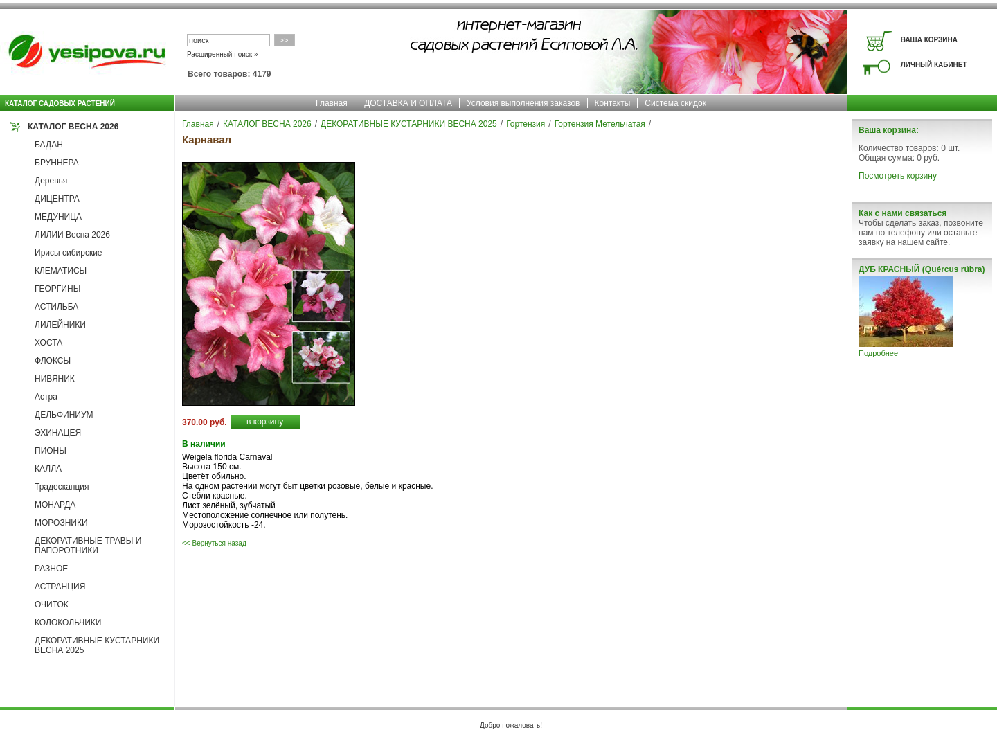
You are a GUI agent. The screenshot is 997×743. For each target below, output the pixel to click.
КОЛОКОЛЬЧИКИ (68, 622)
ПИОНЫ (50, 451)
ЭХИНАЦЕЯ (58, 433)
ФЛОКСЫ (53, 361)
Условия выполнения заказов (523, 103)
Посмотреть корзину (898, 176)
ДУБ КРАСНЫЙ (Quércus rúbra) (922, 269)
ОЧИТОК (52, 604)
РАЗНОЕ (51, 568)
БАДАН (49, 145)
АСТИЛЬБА (56, 307)
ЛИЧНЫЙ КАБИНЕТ (934, 65)
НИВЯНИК (55, 379)
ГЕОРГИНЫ (57, 289)
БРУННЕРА (57, 163)
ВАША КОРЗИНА (929, 40)
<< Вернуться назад (214, 543)
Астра (46, 397)
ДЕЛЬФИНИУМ (64, 415)
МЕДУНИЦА (58, 217)
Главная (332, 103)
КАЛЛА (48, 469)
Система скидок (675, 103)
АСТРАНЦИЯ (60, 586)
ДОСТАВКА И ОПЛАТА (408, 103)
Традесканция (62, 487)
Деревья (51, 181)
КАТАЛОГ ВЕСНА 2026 (73, 127)
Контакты (613, 103)
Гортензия (525, 124)
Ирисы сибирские (68, 253)
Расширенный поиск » (222, 54)
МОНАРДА (55, 505)
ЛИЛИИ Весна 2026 (72, 235)
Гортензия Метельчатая (600, 124)
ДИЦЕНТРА (57, 199)
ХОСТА (48, 343)
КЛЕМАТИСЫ (61, 271)
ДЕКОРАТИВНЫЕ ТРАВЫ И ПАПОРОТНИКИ (88, 545)
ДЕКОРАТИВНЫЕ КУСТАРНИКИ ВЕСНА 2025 (409, 124)
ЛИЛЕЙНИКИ (60, 325)
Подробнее (878, 353)
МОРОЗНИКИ (61, 523)
